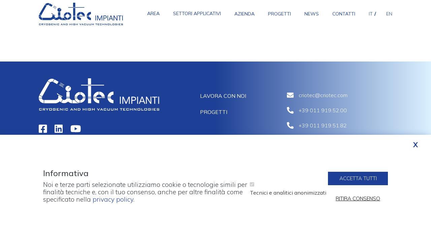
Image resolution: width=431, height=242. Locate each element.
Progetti (279, 14)
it (371, 14)
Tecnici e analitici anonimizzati (288, 196)
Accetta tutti (358, 182)
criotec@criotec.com (323, 95)
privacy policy (113, 203)
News (311, 14)
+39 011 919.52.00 (323, 110)
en (389, 14)
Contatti (343, 14)
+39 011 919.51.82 (323, 125)
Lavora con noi (223, 95)
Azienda (244, 14)
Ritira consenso (358, 203)
